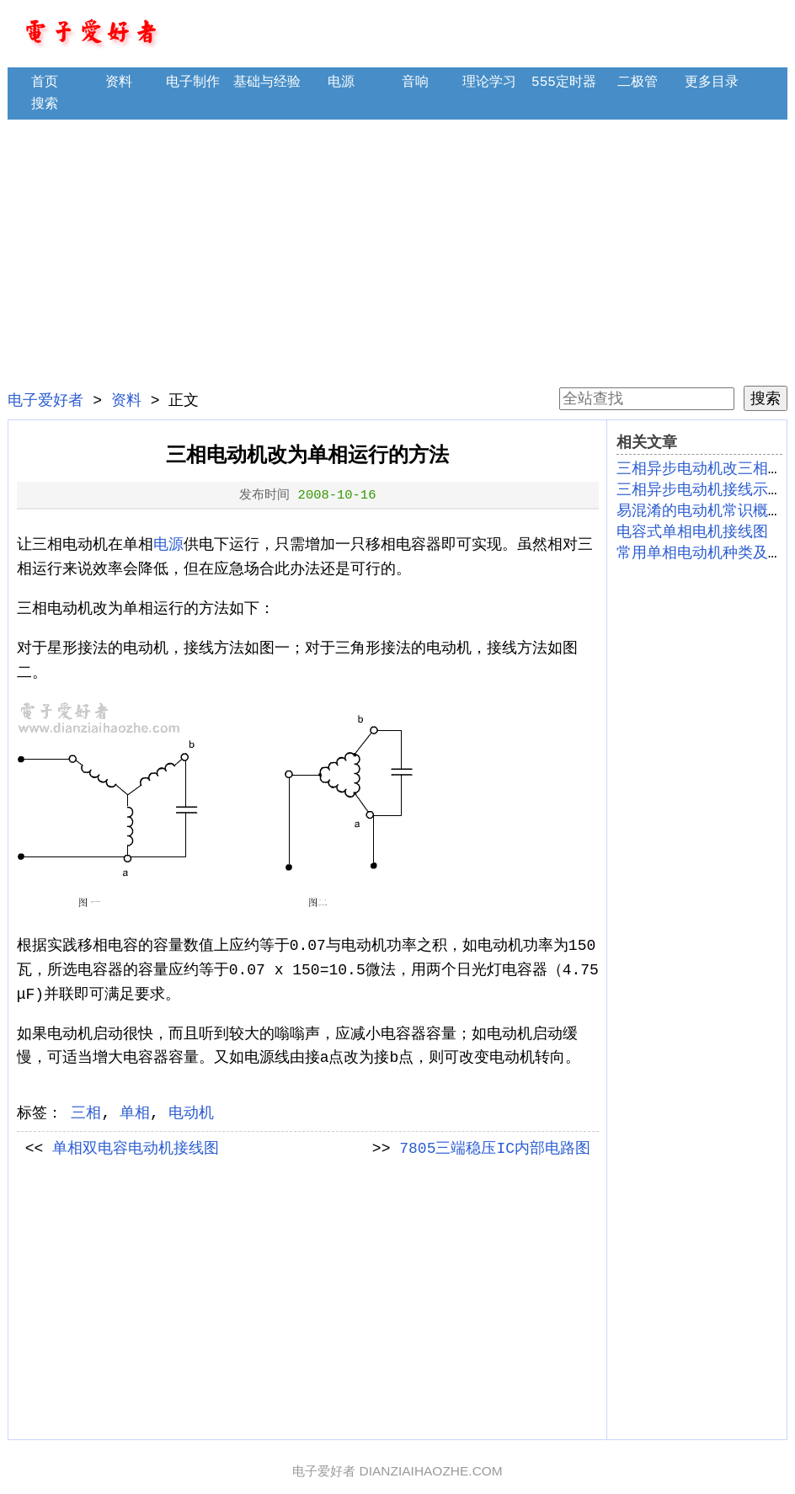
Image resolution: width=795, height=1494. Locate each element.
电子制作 (193, 82)
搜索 (44, 104)
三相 (86, 1113)
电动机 (191, 1113)
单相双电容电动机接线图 (135, 1148)
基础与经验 (267, 82)
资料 (118, 82)
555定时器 (563, 82)
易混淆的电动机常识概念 (699, 511)
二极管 (637, 82)
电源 (341, 82)
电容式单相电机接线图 (692, 532)
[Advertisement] (397, 253)
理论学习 (489, 82)
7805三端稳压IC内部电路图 (494, 1148)
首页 (44, 82)
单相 (135, 1113)
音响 (415, 82)
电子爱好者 (45, 400)
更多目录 (712, 82)
